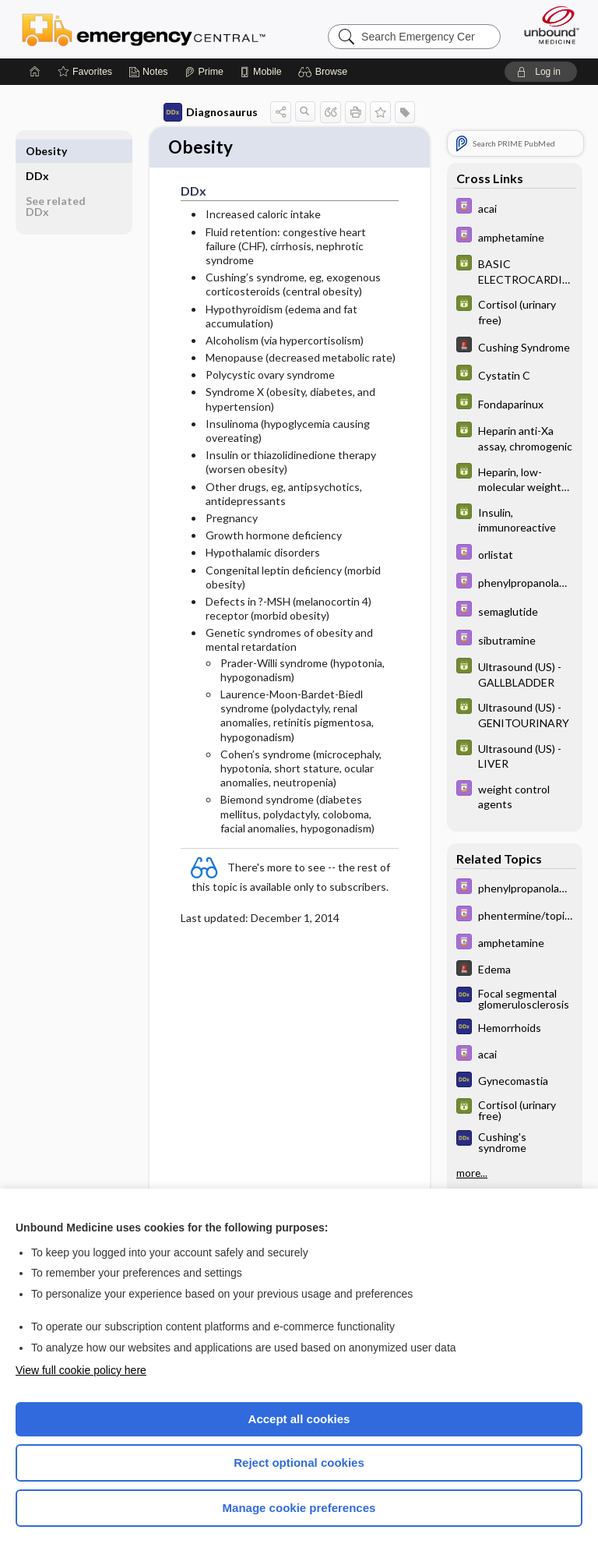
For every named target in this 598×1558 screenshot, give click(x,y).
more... (471, 1173)
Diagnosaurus (211, 112)
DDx (37, 150)
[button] (325, 71)
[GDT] (514, 270)
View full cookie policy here (81, 1370)
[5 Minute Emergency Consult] (514, 346)
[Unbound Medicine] (546, 25)
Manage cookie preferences (299, 1507)
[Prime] (204, 71)
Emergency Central (143, 29)
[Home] (35, 71)
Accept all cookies (299, 1419)
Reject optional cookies (299, 1462)
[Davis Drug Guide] (514, 207)
